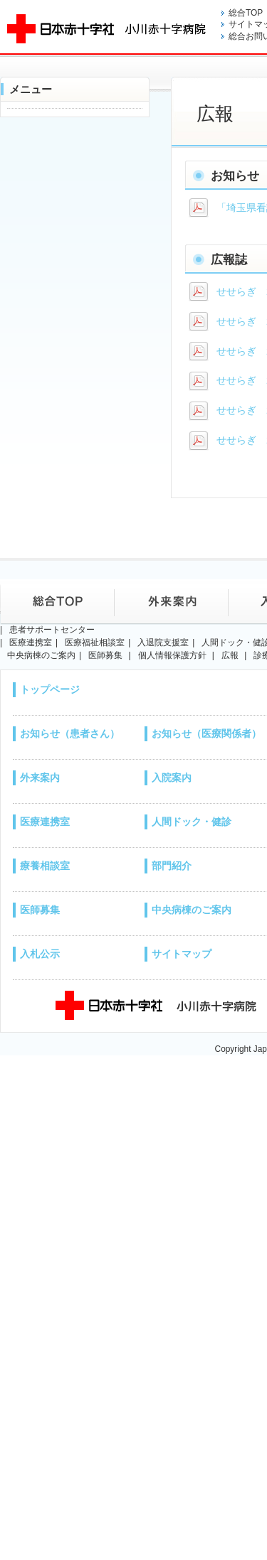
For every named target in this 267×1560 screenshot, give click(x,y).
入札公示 (40, 953)
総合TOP (246, 13)
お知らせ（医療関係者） (206, 733)
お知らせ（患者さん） (70, 733)
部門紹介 (172, 865)
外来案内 (40, 777)
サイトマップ (181, 953)
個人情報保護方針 (172, 655)
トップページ (50, 689)
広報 (230, 655)
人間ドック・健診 (191, 821)
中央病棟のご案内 (191, 909)
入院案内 (172, 777)
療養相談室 (45, 865)
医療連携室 (45, 821)
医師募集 (40, 909)
